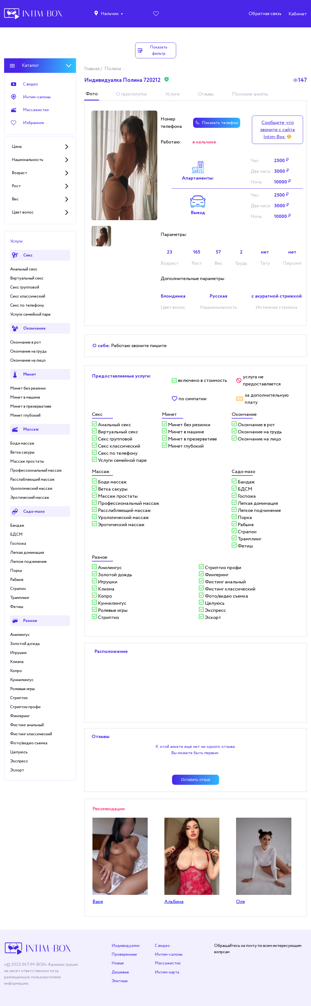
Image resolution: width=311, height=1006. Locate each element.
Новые (118, 963)
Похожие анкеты (250, 94)
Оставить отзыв (195, 779)
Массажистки (168, 963)
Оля (240, 901)
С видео (162, 945)
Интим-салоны (168, 954)
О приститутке (131, 94)
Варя (97, 901)
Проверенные (124, 954)
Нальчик (110, 13)
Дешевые (120, 972)
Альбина (174, 901)
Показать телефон (216, 123)
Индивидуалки (125, 945)
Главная (92, 68)
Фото (92, 93)
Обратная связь (265, 13)
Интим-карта (167, 972)
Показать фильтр (152, 50)
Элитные (120, 981)
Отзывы (206, 94)
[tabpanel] (124, 165)
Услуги (172, 94)
